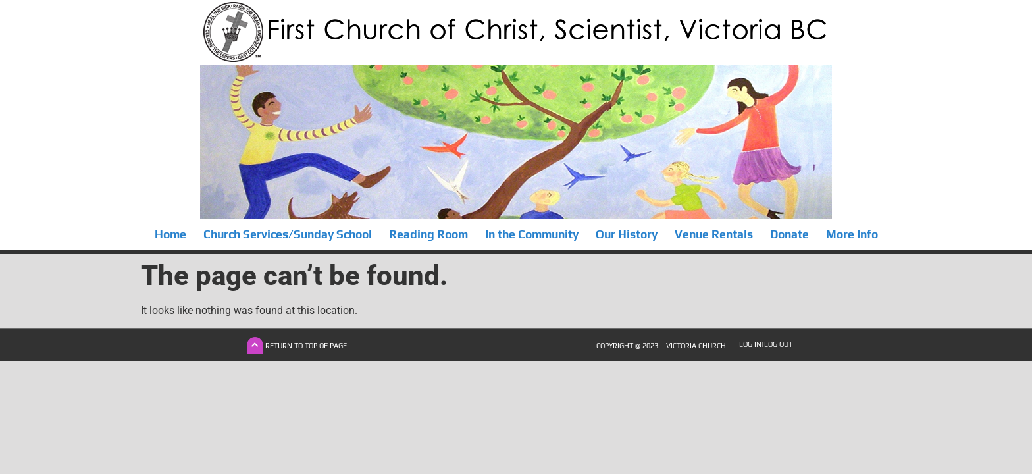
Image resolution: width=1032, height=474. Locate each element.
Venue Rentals (714, 234)
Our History (627, 234)
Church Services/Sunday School (287, 234)
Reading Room (428, 234)
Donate (789, 234)
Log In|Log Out (765, 344)
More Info (852, 234)
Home (170, 234)
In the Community (532, 234)
